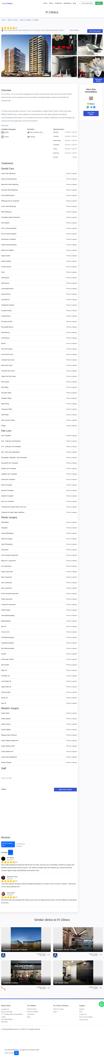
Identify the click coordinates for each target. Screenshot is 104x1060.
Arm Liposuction (6, 566)
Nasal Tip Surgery (6, 539)
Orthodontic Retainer (7, 305)
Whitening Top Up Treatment (10, 201)
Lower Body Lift (6, 681)
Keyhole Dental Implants (9, 245)
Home (45, 3)
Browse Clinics (32, 1009)
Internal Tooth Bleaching (8, 179)
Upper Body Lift (6, 687)
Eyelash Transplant (7, 496)
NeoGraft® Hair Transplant (9, 463)
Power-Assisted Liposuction (10, 593)
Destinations (67, 3)
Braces (3, 343)
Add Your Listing (58, 1009)
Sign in (99, 3)
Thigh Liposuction (6, 599)
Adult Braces (5, 283)
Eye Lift (3, 626)
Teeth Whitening (6, 212)
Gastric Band (5, 713)
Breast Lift (4, 698)
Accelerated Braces (7, 288)
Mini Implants (5, 223)
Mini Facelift (5, 665)
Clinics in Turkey (12, 20)
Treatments (58, 3)
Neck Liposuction (6, 588)
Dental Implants (6, 261)
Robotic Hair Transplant (8, 468)
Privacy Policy (83, 1019)
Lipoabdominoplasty (7, 643)
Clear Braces (5, 338)
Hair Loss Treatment (7, 501)
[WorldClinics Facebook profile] (87, 1029)
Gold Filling (4, 414)
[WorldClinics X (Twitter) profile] (96, 1029)
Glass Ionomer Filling (8, 420)
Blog (74, 3)
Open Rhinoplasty (6, 544)
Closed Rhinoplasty (7, 533)
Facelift (3, 654)
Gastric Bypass (6, 718)
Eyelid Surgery (5, 610)
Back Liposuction (6, 577)
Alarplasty (4, 528)
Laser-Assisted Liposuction (9, 555)
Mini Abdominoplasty (7, 648)
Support (81, 1009)
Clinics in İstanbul (25, 20)
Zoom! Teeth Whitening (8, 206)
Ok (16, 1053)
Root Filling (4, 387)
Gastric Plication (6, 762)
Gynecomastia (5, 692)
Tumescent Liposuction (8, 604)
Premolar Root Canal (8, 371)
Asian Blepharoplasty (8, 615)
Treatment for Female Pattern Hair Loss (13, 507)
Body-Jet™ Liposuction (8, 560)
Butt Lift (3, 703)
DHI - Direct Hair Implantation (10, 452)
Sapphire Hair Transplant (9, 474)
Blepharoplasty (6, 621)
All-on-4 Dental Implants (8, 228)
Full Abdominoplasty (7, 637)
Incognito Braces (6, 310)
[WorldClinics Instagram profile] (91, 1029)
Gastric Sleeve (5, 724)
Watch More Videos (65, 789)
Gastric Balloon (6, 729)
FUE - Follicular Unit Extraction (11, 441)
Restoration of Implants (8, 239)
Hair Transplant (6, 435)
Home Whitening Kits (8, 195)
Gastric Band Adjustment (9, 757)
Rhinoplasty (5, 522)
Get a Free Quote (87, 3)
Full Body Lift (5, 676)
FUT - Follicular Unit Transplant (11, 446)
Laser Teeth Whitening (8, 173)
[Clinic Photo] (26, 55)
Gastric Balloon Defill (7, 746)
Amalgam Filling (6, 398)
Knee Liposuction (6, 582)
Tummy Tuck (5, 632)
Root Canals (5, 382)
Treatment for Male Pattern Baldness (12, 512)
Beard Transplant (6, 485)
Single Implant (5, 256)
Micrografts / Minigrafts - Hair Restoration (14, 457)
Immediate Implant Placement (10, 217)
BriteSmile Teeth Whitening (9, 184)
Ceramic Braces (6, 266)
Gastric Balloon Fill (7, 751)
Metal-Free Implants (7, 250)
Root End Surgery (6, 349)
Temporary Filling (6, 409)
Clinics (51, 3)
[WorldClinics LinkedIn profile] (100, 1029)
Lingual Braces (6, 316)
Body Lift (4, 670)
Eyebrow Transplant (7, 490)
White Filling (5, 404)
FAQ (80, 1011)
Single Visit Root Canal (8, 376)
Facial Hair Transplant (8, 479)
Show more (4, 125)
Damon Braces (6, 294)
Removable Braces (7, 327)
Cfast (3, 272)
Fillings (3, 425)
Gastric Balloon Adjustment (9, 740)
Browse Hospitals (32, 1011)
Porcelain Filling (6, 393)
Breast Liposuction (7, 571)
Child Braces (5, 277)
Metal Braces (5, 332)
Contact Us (82, 1014)
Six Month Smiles (6, 321)
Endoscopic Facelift (7, 659)
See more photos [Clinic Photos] (98, 80)
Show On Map (74, 30)
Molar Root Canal (6, 365)
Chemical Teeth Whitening (9, 190)
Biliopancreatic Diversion (9, 735)
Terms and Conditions (86, 1017)
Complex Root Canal (7, 360)
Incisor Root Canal (7, 354)
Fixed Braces (5, 299)
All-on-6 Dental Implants (8, 234)
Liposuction (4, 550)
